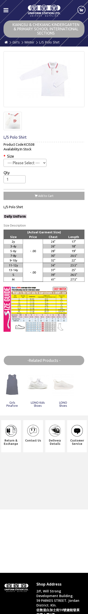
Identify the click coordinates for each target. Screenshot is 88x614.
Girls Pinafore (12, 404)
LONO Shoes (63, 404)
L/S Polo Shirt (49, 42)
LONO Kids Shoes (38, 404)
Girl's (16, 42)
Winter (29, 42)
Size (10, 156)
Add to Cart (44, 195)
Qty (7, 173)
